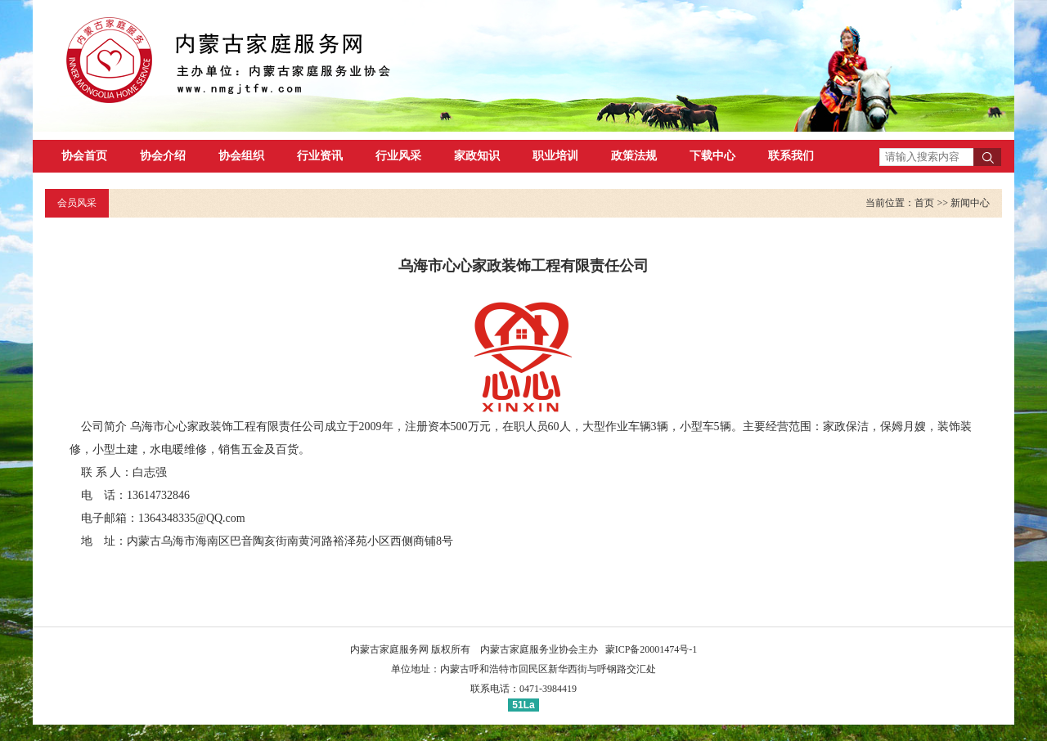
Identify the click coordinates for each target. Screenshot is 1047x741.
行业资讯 (320, 156)
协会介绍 (163, 156)
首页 (924, 203)
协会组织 (241, 156)
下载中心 (712, 156)
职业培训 (555, 156)
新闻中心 (970, 203)
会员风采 (77, 203)
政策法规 (634, 156)
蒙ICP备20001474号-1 (651, 649)
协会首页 (84, 156)
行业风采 (398, 156)
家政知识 (477, 156)
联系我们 (791, 156)
